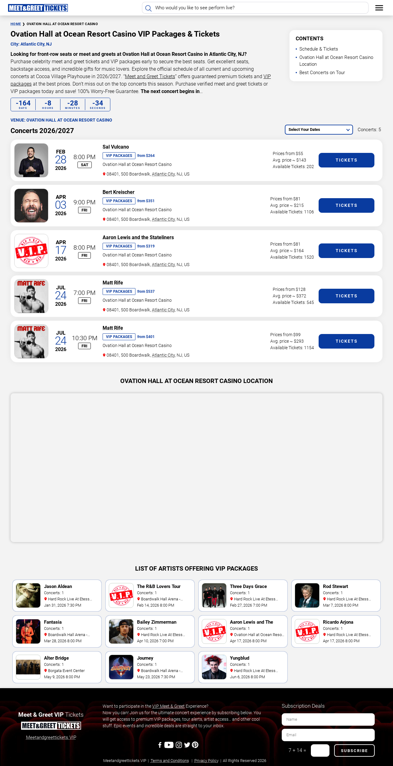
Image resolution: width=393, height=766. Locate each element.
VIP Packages (119, 156)
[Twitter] (187, 747)
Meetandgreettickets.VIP (51, 737)
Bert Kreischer (119, 192)
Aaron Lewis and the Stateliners (138, 237)
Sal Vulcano (116, 147)
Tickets (347, 160)
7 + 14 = (297, 750)
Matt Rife (113, 283)
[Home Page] (38, 8)
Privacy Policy (206, 760)
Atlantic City (163, 173)
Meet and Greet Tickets (150, 76)
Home (16, 24)
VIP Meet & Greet (168, 706)
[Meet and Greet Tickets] (51, 726)
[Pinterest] (195, 747)
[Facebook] (160, 747)
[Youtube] (169, 747)
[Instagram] (179, 747)
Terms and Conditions (170, 760)
